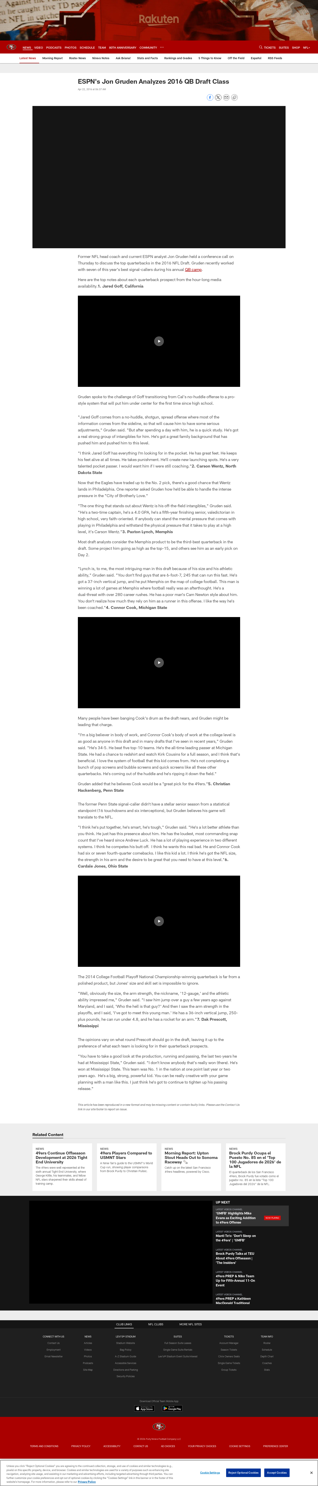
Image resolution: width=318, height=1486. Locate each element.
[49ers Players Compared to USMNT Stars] (127, 1177)
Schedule (267, 1383)
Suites (178, 1369)
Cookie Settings (210, 1472)
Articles (88, 1376)
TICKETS (229, 1369)
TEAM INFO (267, 1369)
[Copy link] (234, 97)
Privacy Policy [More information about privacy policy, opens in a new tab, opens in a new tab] (87, 1481)
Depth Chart (267, 1389)
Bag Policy (125, 1383)
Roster (267, 1376)
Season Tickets (229, 1383)
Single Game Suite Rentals (177, 1383)
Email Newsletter (54, 1389)
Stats (267, 1402)
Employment (54, 1383)
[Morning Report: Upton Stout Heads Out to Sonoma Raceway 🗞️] (191, 1177)
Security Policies (126, 1409)
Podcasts (88, 1396)
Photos (88, 1389)
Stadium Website (125, 1376)
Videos (88, 1383)
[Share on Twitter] (218, 99)
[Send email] (226, 99)
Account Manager (228, 1376)
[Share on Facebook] (210, 99)
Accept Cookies (277, 1472)
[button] (159, 341)
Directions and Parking (125, 1402)
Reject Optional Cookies (243, 1472)
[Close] (311, 1472)
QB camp (193, 269)
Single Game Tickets (229, 1396)
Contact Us (53, 1376)
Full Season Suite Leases (177, 1376)
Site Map (88, 1402)
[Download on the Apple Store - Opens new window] (144, 1442)
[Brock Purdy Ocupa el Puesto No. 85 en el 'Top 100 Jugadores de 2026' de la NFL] (256, 1183)
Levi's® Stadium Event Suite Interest (178, 1389)
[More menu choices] (161, 47)
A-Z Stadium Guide (125, 1389)
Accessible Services (125, 1396)
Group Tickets (228, 1402)
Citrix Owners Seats (229, 1389)
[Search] (260, 47)
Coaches (267, 1396)
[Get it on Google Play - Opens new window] (172, 1444)
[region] (159, 1473)
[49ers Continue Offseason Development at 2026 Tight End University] (62, 1183)
